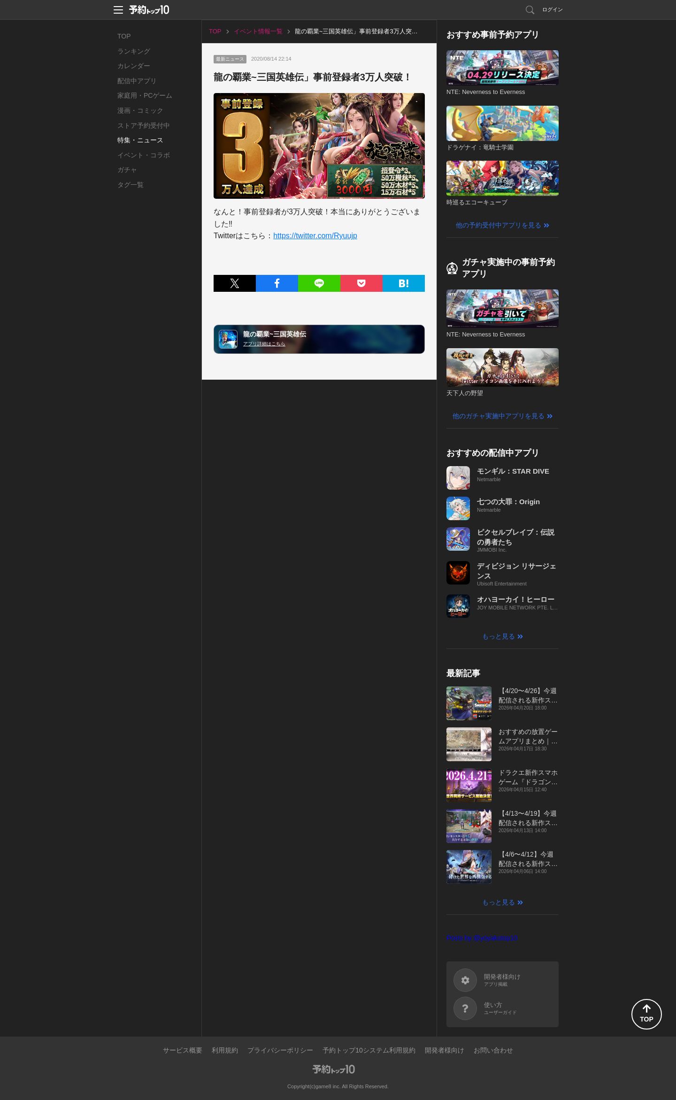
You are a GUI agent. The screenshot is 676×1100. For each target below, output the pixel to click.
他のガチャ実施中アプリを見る (499, 416)
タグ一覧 (130, 184)
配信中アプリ (137, 81)
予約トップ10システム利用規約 (369, 1050)
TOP (124, 36)
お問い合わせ (493, 1050)
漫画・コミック (140, 110)
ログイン (552, 9)
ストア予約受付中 (143, 125)
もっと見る (498, 636)
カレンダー (133, 66)
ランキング (133, 51)
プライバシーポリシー (280, 1050)
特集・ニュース (140, 140)
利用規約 (225, 1050)
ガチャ (127, 169)
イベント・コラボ (143, 155)
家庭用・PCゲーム (144, 95)
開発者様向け (444, 1050)
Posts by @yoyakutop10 (481, 938)
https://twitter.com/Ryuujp (315, 236)
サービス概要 (182, 1050)
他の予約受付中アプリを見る (498, 225)
